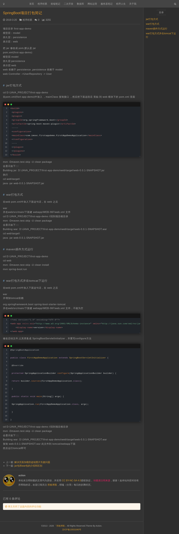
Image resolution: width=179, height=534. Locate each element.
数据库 (80, 4)
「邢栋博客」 (60, 526)
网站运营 (92, 4)
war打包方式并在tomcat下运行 (161, 35)
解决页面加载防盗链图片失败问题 (32, 462)
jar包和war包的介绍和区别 (28, 465)
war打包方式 (152, 24)
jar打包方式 (152, 19)
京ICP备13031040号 (71, 529)
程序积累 (42, 4)
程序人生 (121, 4)
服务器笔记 (107, 4)
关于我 (132, 4)
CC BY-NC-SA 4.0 (71, 480)
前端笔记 (55, 4)
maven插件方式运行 (156, 28)
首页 (31, 4)
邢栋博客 (52, 485)
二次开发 (68, 4)
